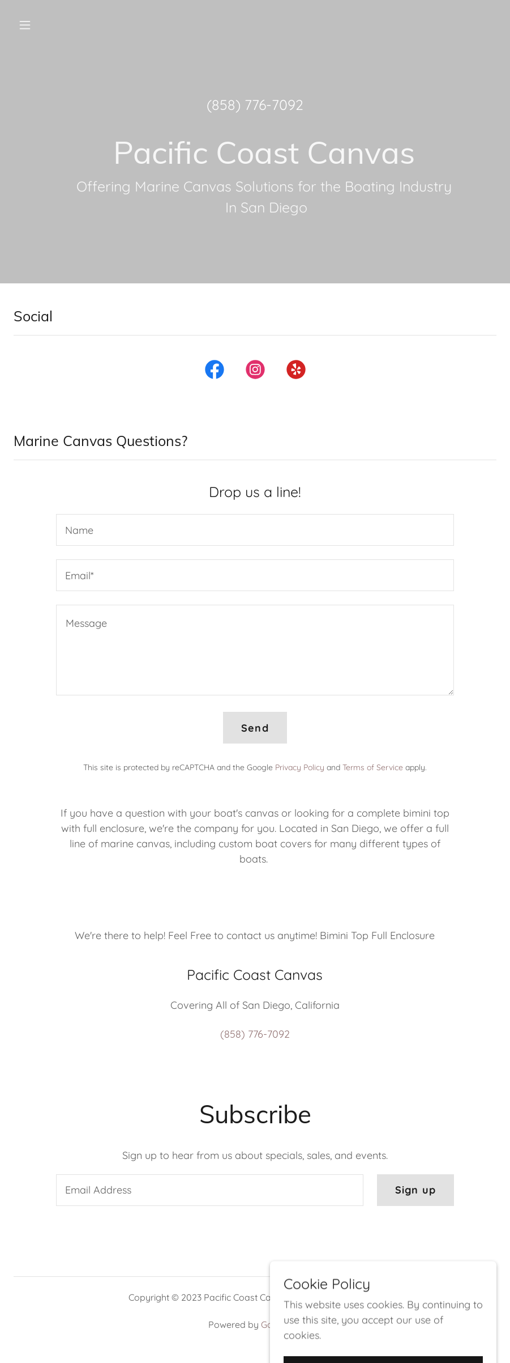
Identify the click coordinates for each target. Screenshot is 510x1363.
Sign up (415, 1189)
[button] (69, 25)
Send (255, 727)
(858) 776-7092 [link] (255, 104)
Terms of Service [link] (372, 767)
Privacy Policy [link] (299, 767)
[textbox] (255, 530)
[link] (214, 371)
